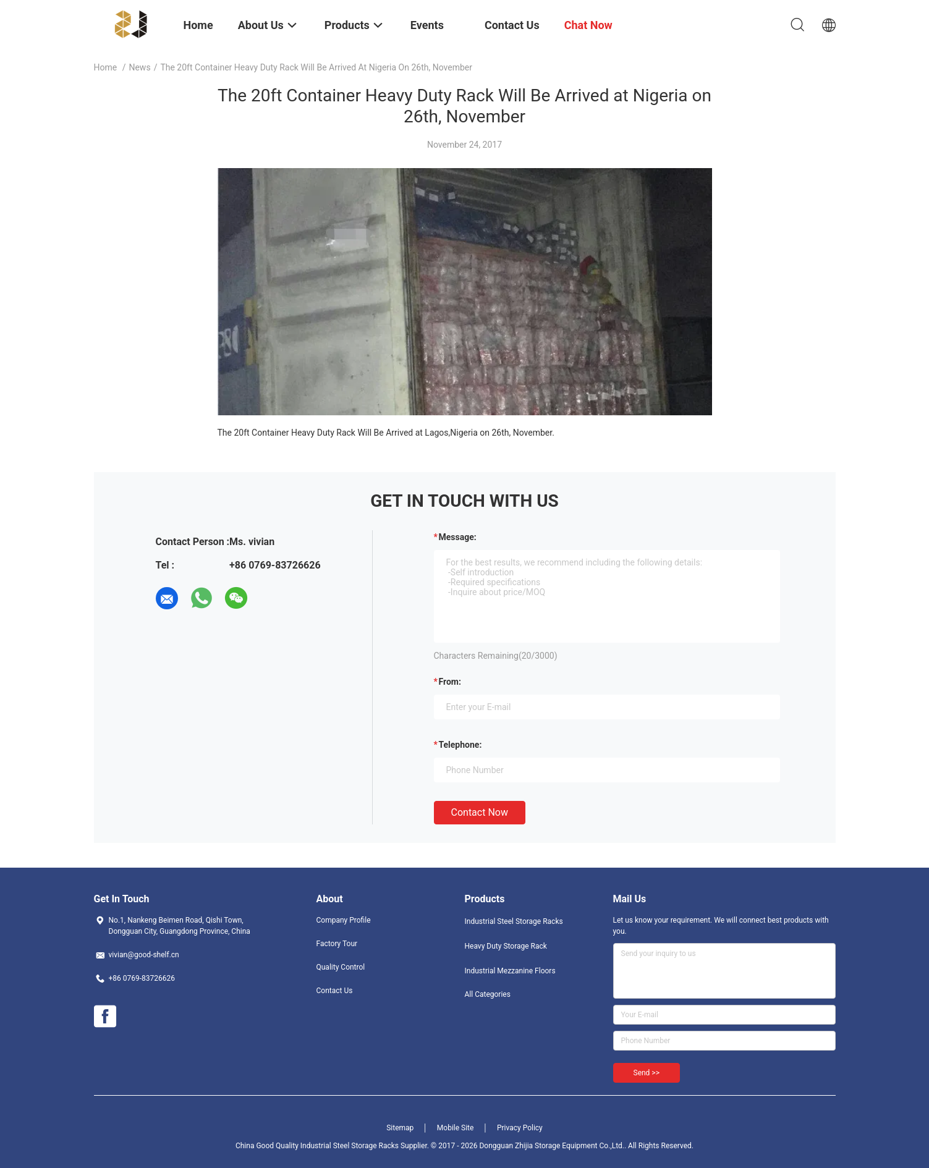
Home (105, 67)
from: (450, 682)
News (139, 67)
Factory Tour (337, 943)
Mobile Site (455, 1128)
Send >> (647, 1073)
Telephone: (460, 745)
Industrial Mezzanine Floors (510, 971)
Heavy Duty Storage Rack (506, 946)
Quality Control (340, 967)
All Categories (488, 994)
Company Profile (343, 920)
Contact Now (479, 812)
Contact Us (334, 990)
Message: (458, 537)
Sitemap (400, 1128)
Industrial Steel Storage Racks (514, 921)
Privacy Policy (520, 1128)
